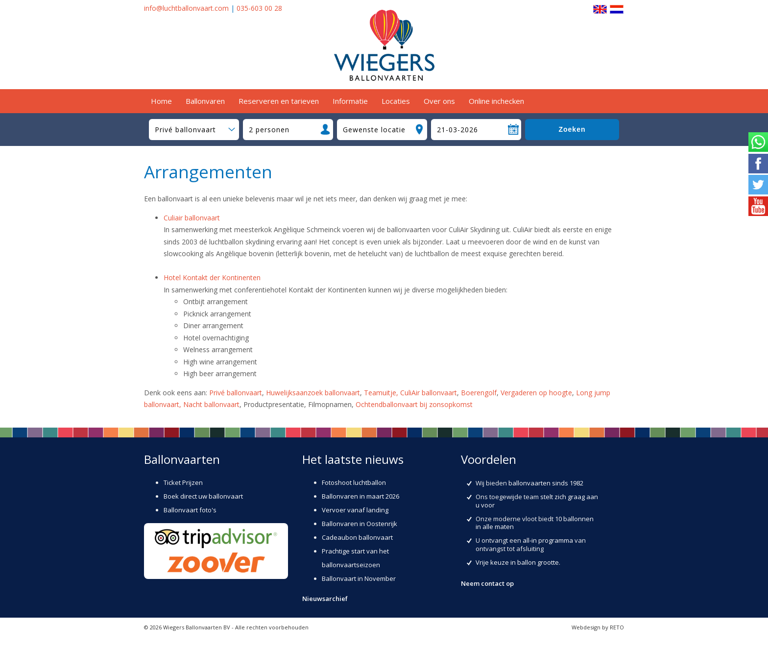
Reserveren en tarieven (279, 101)
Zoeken (571, 129)
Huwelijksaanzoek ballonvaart (313, 392)
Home (161, 101)
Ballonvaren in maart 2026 (360, 496)
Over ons (439, 101)
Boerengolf (479, 392)
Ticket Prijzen (183, 482)
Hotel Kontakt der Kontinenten (212, 277)
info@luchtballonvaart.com (186, 8)
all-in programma (548, 540)
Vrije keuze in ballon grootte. (518, 562)
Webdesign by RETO (598, 627)
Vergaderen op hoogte (536, 392)
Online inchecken (496, 101)
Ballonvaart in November (359, 578)
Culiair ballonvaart (192, 217)
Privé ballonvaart (235, 392)
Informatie (350, 101)
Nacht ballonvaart (211, 404)
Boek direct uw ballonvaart (203, 496)
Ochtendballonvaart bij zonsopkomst (414, 404)
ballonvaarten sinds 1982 (545, 483)
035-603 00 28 (259, 8)
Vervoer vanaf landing (355, 509)
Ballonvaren (205, 101)
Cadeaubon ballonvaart (357, 537)
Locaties (396, 101)
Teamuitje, (382, 392)
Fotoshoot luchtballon (354, 482)
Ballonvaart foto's (190, 509)
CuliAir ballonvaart (428, 392)
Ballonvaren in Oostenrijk (359, 523)
